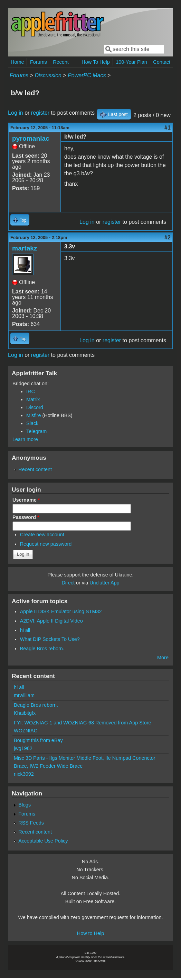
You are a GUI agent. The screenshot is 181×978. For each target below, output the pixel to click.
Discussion (48, 75)
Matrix (33, 399)
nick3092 (24, 774)
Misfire (33, 415)
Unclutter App (104, 582)
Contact (161, 62)
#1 (167, 128)
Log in (15, 113)
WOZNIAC (25, 730)
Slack (32, 423)
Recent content (35, 469)
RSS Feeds (31, 823)
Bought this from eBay (38, 740)
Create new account (42, 534)
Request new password (46, 544)
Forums (38, 62)
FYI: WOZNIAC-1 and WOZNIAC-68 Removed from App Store (82, 722)
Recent (61, 62)
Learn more (25, 439)
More (163, 657)
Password (25, 517)
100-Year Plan (131, 62)
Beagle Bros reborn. (42, 648)
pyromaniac (30, 138)
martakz (24, 248)
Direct (68, 582)
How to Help (90, 933)
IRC (30, 391)
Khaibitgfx (25, 713)
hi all (25, 630)
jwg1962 (23, 748)
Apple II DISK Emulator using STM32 (61, 611)
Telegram (36, 431)
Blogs (24, 805)
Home (17, 62)
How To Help (95, 62)
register (40, 113)
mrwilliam (24, 695)
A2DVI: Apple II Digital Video (51, 621)
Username (26, 500)
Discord (34, 407)
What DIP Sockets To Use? (50, 639)
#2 (167, 237)
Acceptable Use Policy (43, 841)
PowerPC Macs (87, 75)
